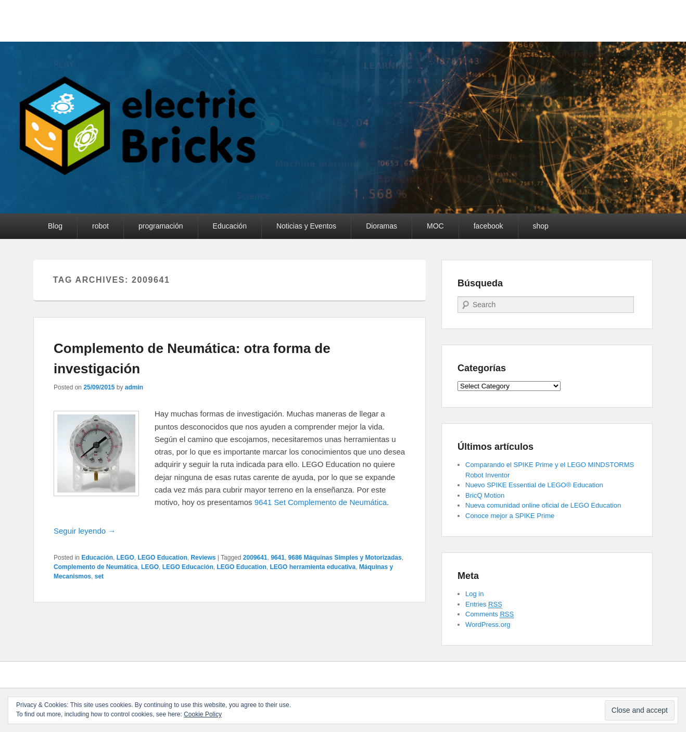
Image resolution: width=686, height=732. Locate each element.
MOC (435, 226)
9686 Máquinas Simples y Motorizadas (345, 557)
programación (160, 226)
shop (541, 226)
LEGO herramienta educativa (312, 567)
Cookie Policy (203, 714)
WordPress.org (487, 624)
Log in (474, 594)
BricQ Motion (484, 495)
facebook (488, 226)
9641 (278, 557)
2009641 (255, 557)
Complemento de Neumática (95, 567)
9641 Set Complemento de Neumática (321, 502)
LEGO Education (162, 557)
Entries (483, 604)
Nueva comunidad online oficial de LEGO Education (543, 505)
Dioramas (381, 226)
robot (100, 226)
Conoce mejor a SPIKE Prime (509, 516)
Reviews (202, 557)
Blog (55, 226)
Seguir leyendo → (85, 530)
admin (134, 387)
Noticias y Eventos (306, 226)
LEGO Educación (187, 567)
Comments (489, 614)
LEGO (125, 557)
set (99, 576)
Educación (230, 226)
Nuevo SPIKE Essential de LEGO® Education (534, 485)
